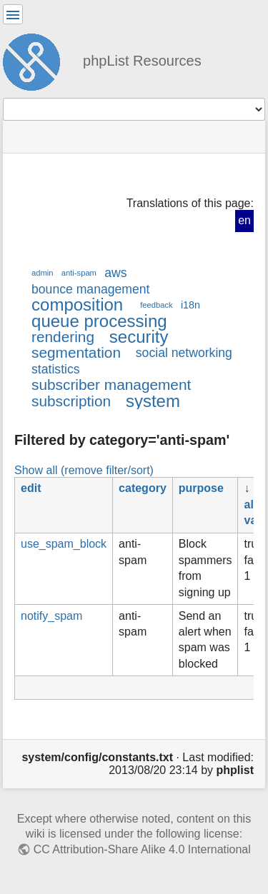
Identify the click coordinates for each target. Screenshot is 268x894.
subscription (71, 401)
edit (31, 488)
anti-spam (78, 272)
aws (115, 273)
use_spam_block (63, 544)
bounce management (90, 289)
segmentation (76, 352)
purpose (201, 488)
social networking (184, 353)
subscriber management (111, 384)
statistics (55, 369)
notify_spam (51, 616)
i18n (190, 305)
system (153, 401)
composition (77, 304)
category (143, 488)
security (139, 336)
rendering (62, 336)
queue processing (99, 321)
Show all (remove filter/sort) (84, 469)
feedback (156, 305)
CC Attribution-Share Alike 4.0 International (142, 849)
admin (42, 272)
